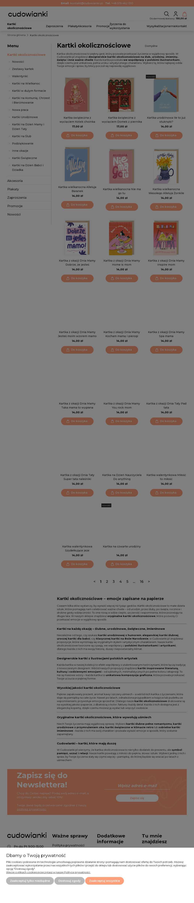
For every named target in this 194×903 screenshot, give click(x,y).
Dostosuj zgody (69, 881)
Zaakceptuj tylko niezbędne (30, 881)
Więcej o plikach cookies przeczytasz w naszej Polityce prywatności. (48, 872)
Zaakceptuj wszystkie (104, 881)
